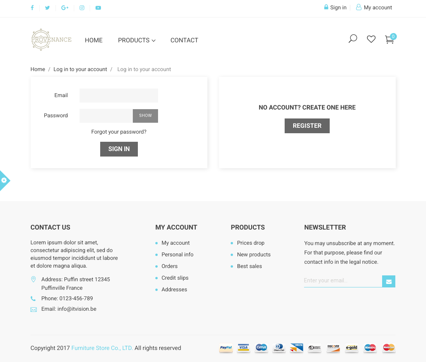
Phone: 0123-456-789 (67, 299)
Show (145, 115)
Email (61, 95)
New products (254, 255)
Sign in (119, 149)
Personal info (177, 255)
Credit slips (175, 278)
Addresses (174, 290)
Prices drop (250, 243)
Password (56, 116)
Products (134, 40)
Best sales (249, 266)
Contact (184, 40)
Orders (170, 266)
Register (307, 125)
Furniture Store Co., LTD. (102, 348)
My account (176, 227)
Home (94, 40)
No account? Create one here (307, 107)
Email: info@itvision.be (69, 309)
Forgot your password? (118, 132)
